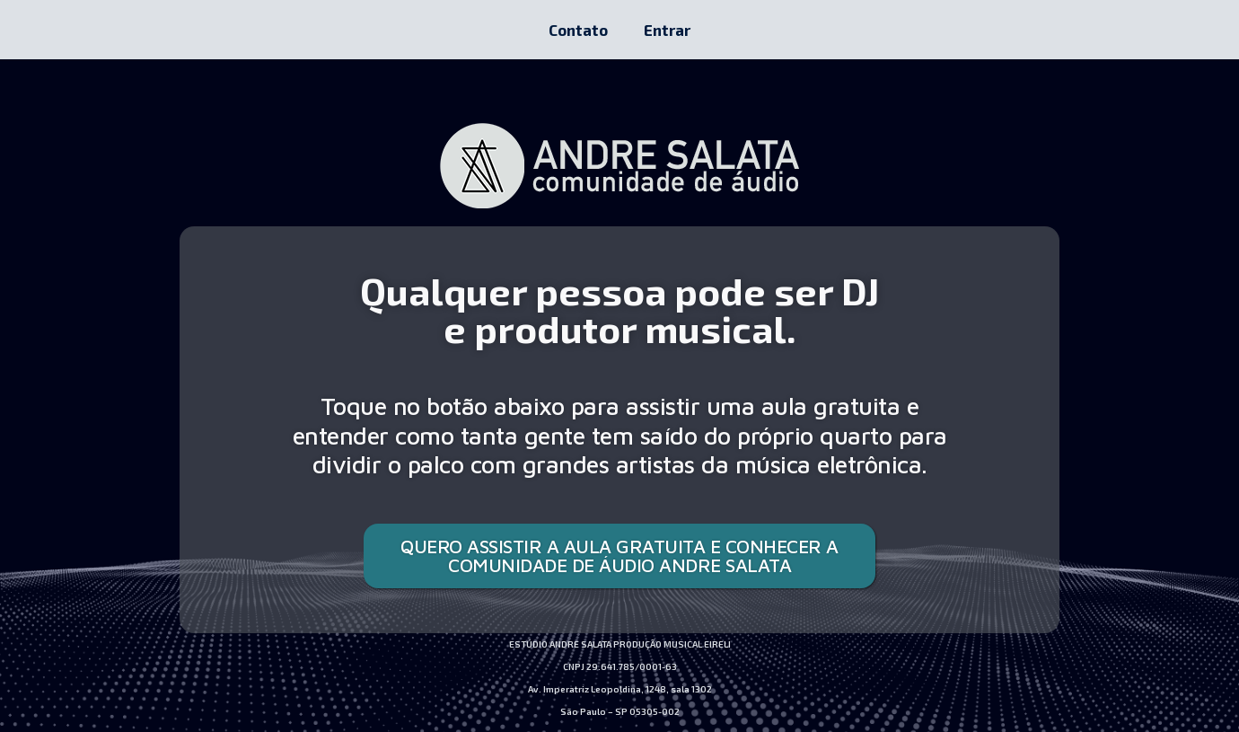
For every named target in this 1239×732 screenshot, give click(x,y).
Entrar (667, 30)
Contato (578, 30)
